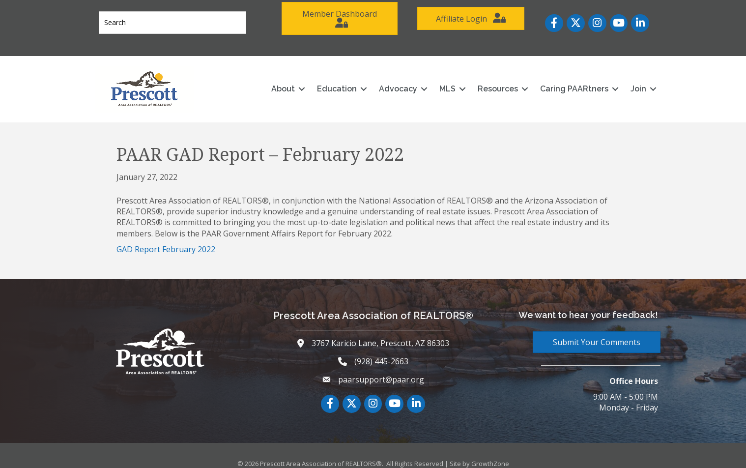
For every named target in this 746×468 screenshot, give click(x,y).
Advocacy (388, 79)
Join (628, 79)
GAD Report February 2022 (165, 239)
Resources (488, 79)
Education (327, 79)
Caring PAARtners (564, 79)
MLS (438, 79)
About (273, 79)
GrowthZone (490, 453)
